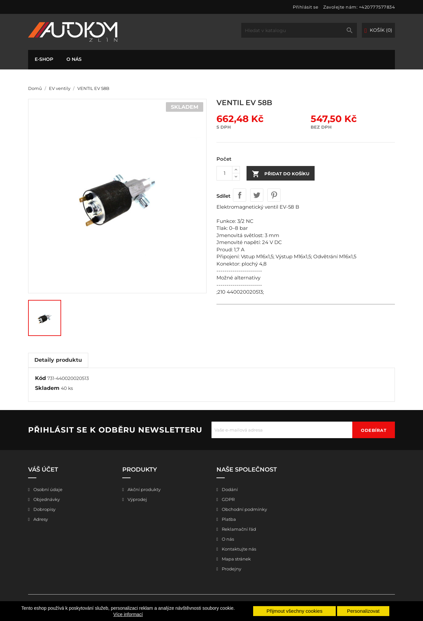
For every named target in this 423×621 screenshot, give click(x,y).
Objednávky (46, 499)
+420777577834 (377, 7)
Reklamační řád (238, 529)
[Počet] (224, 173)
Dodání (229, 489)
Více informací (128, 614)
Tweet (256, 195)
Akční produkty (144, 489)
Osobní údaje (47, 489)
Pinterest (274, 195)
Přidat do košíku (280, 174)
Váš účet (43, 469)
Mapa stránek (236, 558)
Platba (228, 519)
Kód (40, 378)
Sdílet (239, 195)
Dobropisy (44, 509)
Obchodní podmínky (244, 509)
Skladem (47, 388)
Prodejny (231, 568)
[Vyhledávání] (299, 30)
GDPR (228, 499)
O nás (74, 59)
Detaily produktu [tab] (58, 360)
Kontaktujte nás (238, 549)
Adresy (40, 519)
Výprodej (137, 499)
